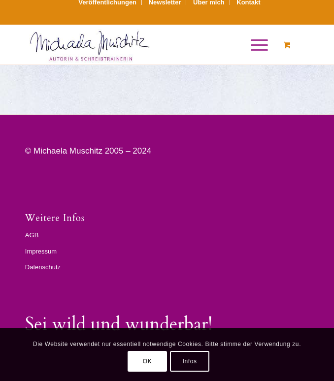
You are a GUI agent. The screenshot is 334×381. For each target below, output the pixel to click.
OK (147, 361)
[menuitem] (107, 2)
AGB (31, 235)
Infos (189, 361)
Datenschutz (43, 267)
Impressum (41, 251)
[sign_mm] (138, 44)
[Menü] (254, 44)
